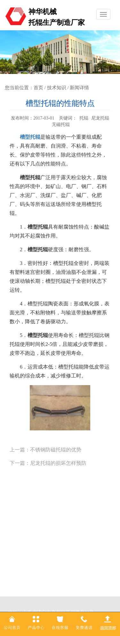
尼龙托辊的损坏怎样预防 (58, 463)
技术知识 (56, 87)
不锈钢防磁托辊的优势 (55, 449)
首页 (38, 87)
